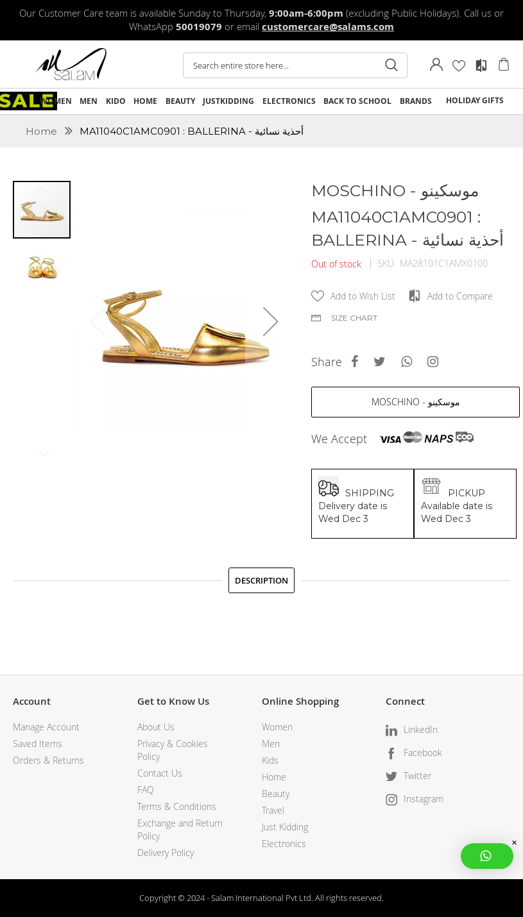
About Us (156, 727)
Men (271, 743)
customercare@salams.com (328, 26)
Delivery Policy (165, 852)
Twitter (417, 776)
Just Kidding (285, 827)
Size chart (354, 318)
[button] (270, 321)
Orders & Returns (48, 760)
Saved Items (37, 743)
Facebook (423, 752)
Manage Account (46, 727)
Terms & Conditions (176, 806)
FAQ (145, 790)
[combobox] (295, 65)
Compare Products (481, 65)
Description (261, 580)
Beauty (275, 793)
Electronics (284, 843)
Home (43, 131)
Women (277, 727)
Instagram (423, 799)
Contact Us (159, 773)
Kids (270, 760)
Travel (273, 810)
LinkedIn (421, 729)
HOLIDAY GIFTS (475, 100)
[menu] (261, 101)
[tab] (261, 580)
